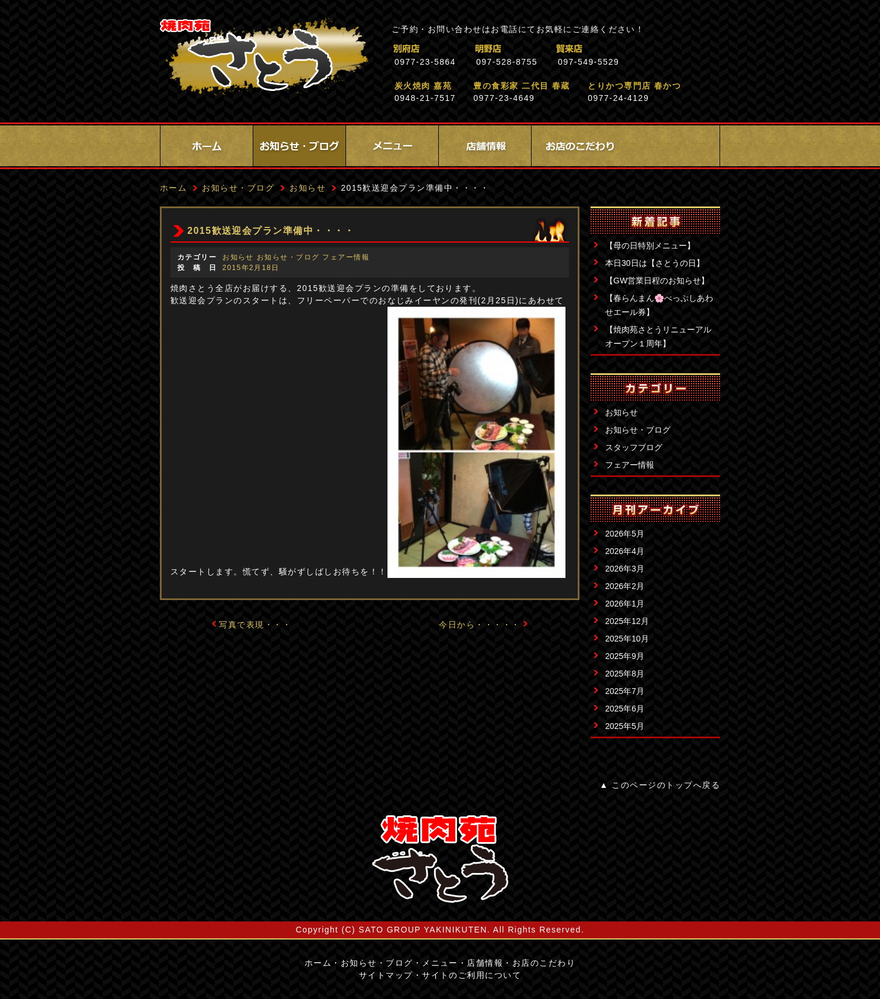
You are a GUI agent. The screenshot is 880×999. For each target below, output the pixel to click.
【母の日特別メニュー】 (650, 245)
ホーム (206, 145)
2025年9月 (624, 656)
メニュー (392, 145)
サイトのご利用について (471, 975)
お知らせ (621, 412)
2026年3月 (624, 568)
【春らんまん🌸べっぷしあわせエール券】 (659, 305)
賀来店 (620, 48)
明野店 (539, 48)
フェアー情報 (629, 464)
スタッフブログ (633, 447)
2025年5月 (624, 726)
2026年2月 (624, 586)
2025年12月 (627, 621)
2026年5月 (624, 533)
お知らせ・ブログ (299, 145)
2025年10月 (627, 638)
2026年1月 (624, 603)
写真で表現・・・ (255, 624)
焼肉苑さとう (264, 58)
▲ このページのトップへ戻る (660, 785)
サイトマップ (386, 975)
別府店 (457, 48)
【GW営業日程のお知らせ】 (657, 280)
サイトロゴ (440, 859)
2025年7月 (624, 691)
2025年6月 (624, 708)
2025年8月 (624, 673)
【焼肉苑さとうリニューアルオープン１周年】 (658, 336)
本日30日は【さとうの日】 (654, 263)
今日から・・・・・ (479, 624)
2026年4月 (624, 551)
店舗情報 (485, 145)
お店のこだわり (578, 145)
